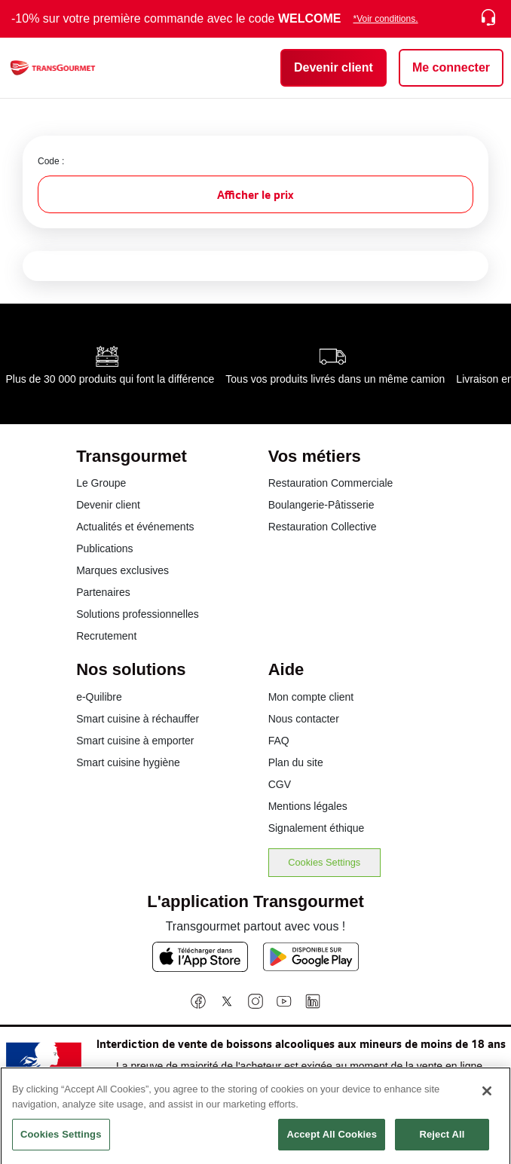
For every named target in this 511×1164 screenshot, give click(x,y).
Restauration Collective (322, 527)
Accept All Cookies (331, 1141)
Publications (104, 548)
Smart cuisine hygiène (128, 762)
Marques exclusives (122, 570)
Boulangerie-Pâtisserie (321, 505)
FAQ (278, 741)
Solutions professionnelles (137, 614)
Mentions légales (307, 806)
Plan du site (295, 762)
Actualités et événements (135, 527)
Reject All (441, 1141)
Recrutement (106, 636)
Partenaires (103, 592)
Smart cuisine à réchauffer (137, 719)
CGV (279, 784)
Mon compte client (311, 697)
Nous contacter (303, 719)
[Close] (486, 1097)
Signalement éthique (316, 828)
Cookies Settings (324, 862)
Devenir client (108, 505)
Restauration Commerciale (330, 483)
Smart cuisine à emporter (135, 741)
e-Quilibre (99, 697)
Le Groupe (101, 483)
